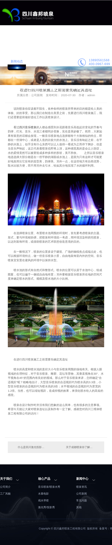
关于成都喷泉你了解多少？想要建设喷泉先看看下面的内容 (83, 447)
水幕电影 (43, 493)
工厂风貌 (5, 493)
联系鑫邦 (53, 61)
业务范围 (35, 36)
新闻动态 (17, 61)
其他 (79, 507)
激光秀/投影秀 (46, 507)
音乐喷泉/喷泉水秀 (49, 486)
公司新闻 (81, 493)
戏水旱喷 (43, 500)
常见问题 (81, 500)
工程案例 (53, 36)
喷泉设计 (72, 36)
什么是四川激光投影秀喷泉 (32, 447)
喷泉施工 (90, 36)
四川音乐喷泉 (27, 127)
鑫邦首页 (17, 36)
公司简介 (35, 61)
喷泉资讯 (81, 486)
